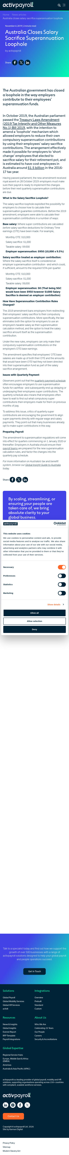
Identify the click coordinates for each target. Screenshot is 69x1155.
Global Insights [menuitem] (9, 1028)
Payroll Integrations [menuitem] (11, 1039)
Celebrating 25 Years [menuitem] (44, 1028)
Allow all (34, 613)
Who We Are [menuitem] (40, 1024)
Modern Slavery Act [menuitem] (11, 1151)
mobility (50, 1079)
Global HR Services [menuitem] (11, 1005)
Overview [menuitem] (39, 997)
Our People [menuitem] (40, 1032)
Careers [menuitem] (38, 1035)
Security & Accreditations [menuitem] (46, 1039)
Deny (34, 629)
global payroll (40, 1079)
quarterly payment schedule (50, 380)
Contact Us (13, 1116)
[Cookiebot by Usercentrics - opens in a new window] (53, 524)
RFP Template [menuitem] (9, 1035)
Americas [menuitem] (7, 1065)
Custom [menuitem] (38, 1008)
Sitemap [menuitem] (6, 1147)
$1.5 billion (36, 167)
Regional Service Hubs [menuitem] (13, 1055)
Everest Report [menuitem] (9, 1032)
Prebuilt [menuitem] (38, 1001)
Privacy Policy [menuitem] (9, 1143)
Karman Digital (16, 1129)
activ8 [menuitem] (5, 1008)
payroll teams (10, 448)
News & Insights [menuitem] (10, 1024)
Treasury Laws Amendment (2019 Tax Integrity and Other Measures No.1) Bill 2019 (32, 123)
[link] (64, 5)
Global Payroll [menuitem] (9, 997)
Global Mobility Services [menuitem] (13, 1001)
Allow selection (34, 621)
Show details (54, 604)
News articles (19, 14)
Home (6, 14)
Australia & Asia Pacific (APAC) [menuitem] (16, 1068)
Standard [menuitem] (39, 1005)
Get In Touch (34, 971)
